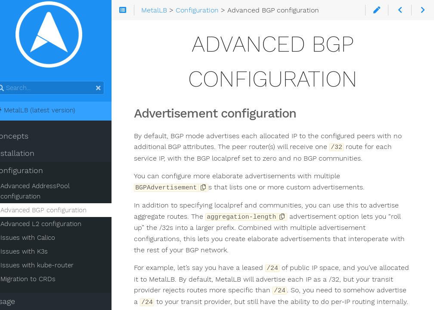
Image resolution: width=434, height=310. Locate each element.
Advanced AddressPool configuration (48, 193)
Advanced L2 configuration (54, 226)
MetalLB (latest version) (48, 112)
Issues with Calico (41, 240)
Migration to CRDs (41, 281)
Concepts (24, 138)
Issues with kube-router (50, 267)
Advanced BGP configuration (57, 212)
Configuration (31, 172)
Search (7, 83)
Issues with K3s (37, 253)
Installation (27, 155)
